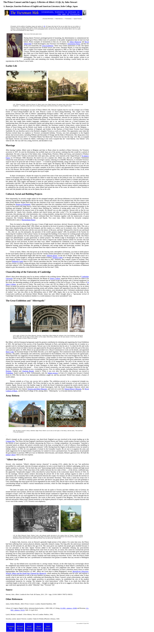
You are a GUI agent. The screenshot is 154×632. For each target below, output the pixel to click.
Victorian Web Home (48, 18)
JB (44, 26)
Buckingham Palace (28, 220)
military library (11, 455)
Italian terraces (53, 373)
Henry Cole (10, 352)
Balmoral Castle (17, 261)
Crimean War (10, 441)
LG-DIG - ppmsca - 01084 (68, 608)
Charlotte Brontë (28, 371)
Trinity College (55, 278)
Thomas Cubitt (57, 257)
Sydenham (9, 373)
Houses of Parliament (23, 204)
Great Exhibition (47, 46)
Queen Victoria (77, 18)
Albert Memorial (75, 42)
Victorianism (68, 18)
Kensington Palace (74, 44)
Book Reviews (59, 18)
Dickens (8, 371)
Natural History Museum (72, 389)
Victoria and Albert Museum (37, 389)
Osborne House (52, 255)
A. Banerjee (8, 6)
